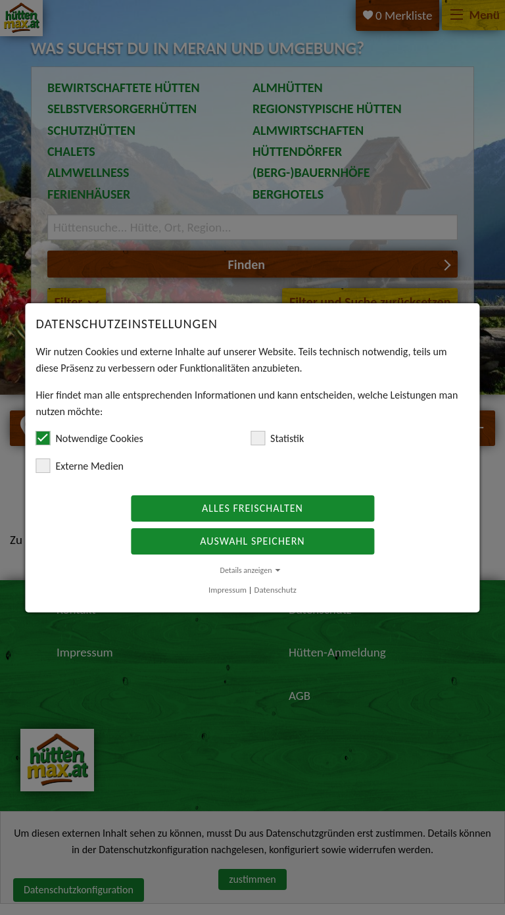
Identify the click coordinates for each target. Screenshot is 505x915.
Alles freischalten (252, 508)
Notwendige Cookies (89, 438)
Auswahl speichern (252, 541)
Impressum (227, 590)
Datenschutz (275, 590)
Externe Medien (80, 465)
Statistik (277, 438)
